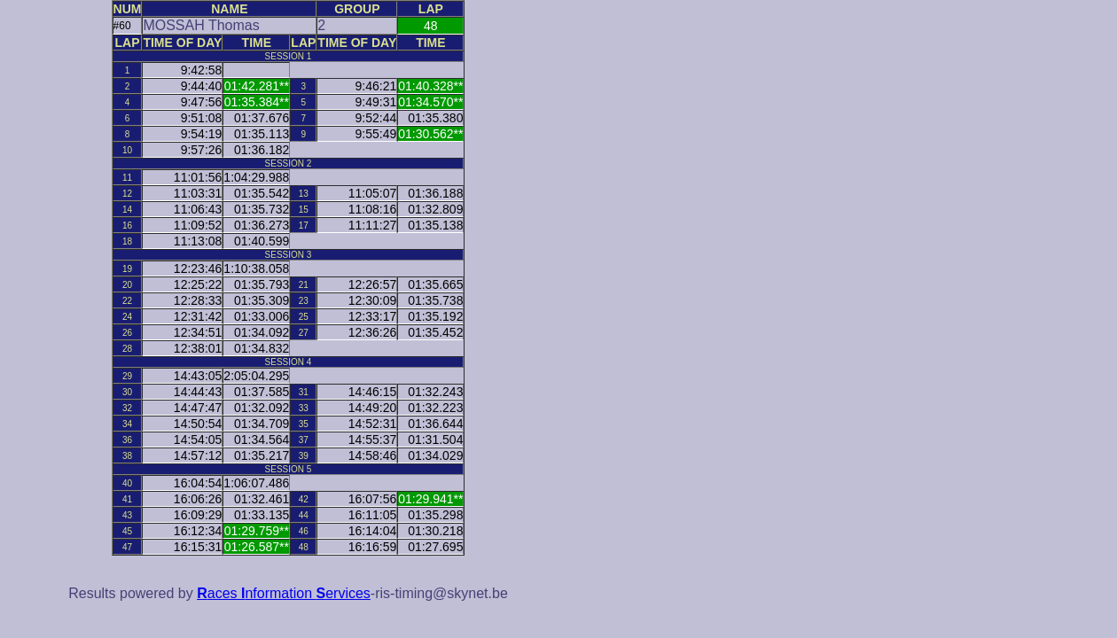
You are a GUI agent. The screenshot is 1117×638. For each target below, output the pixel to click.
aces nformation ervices (284, 593)
